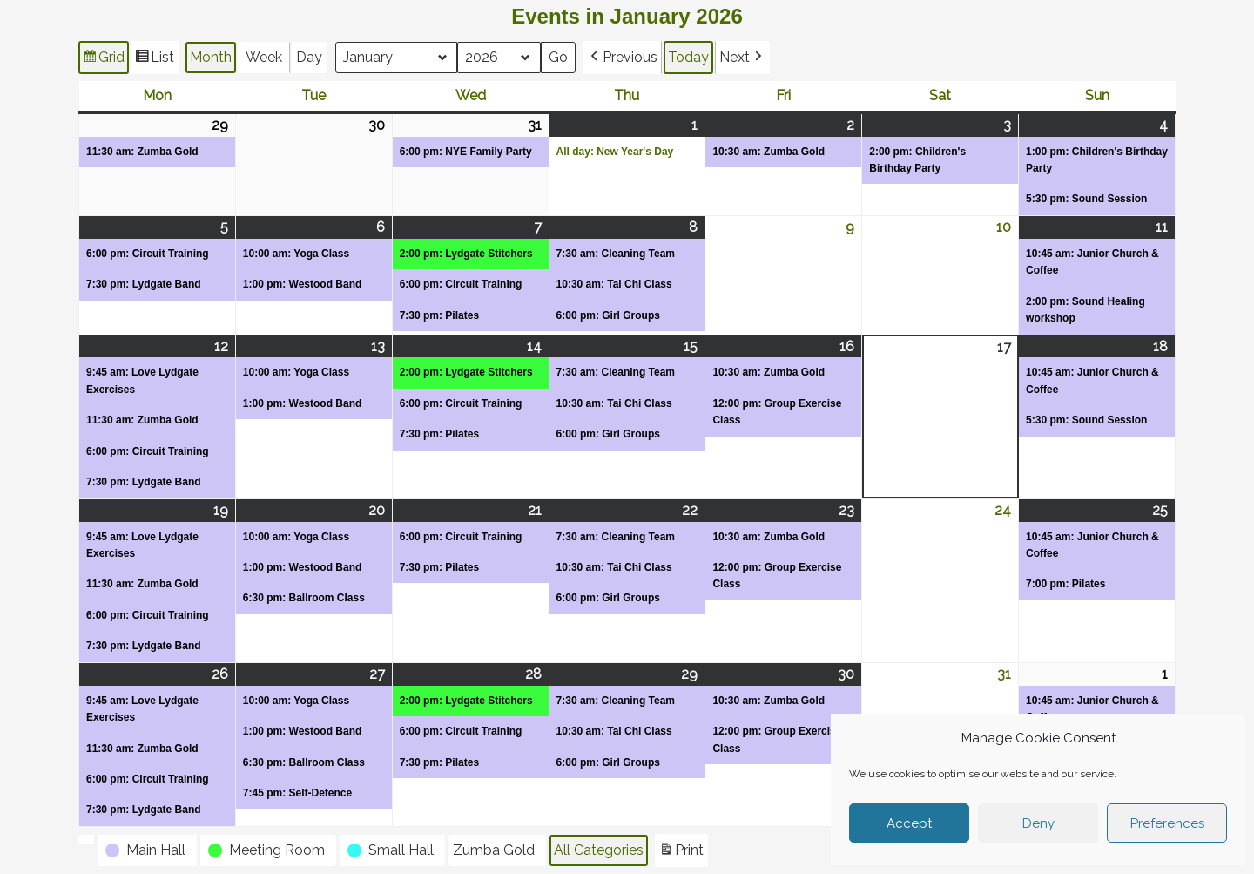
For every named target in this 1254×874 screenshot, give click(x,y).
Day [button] (309, 57)
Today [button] (689, 57)
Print (681, 852)
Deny (1038, 823)
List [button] (154, 59)
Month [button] (211, 57)
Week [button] (264, 57)
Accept (909, 823)
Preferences (1167, 823)
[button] (623, 57)
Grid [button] (103, 59)
